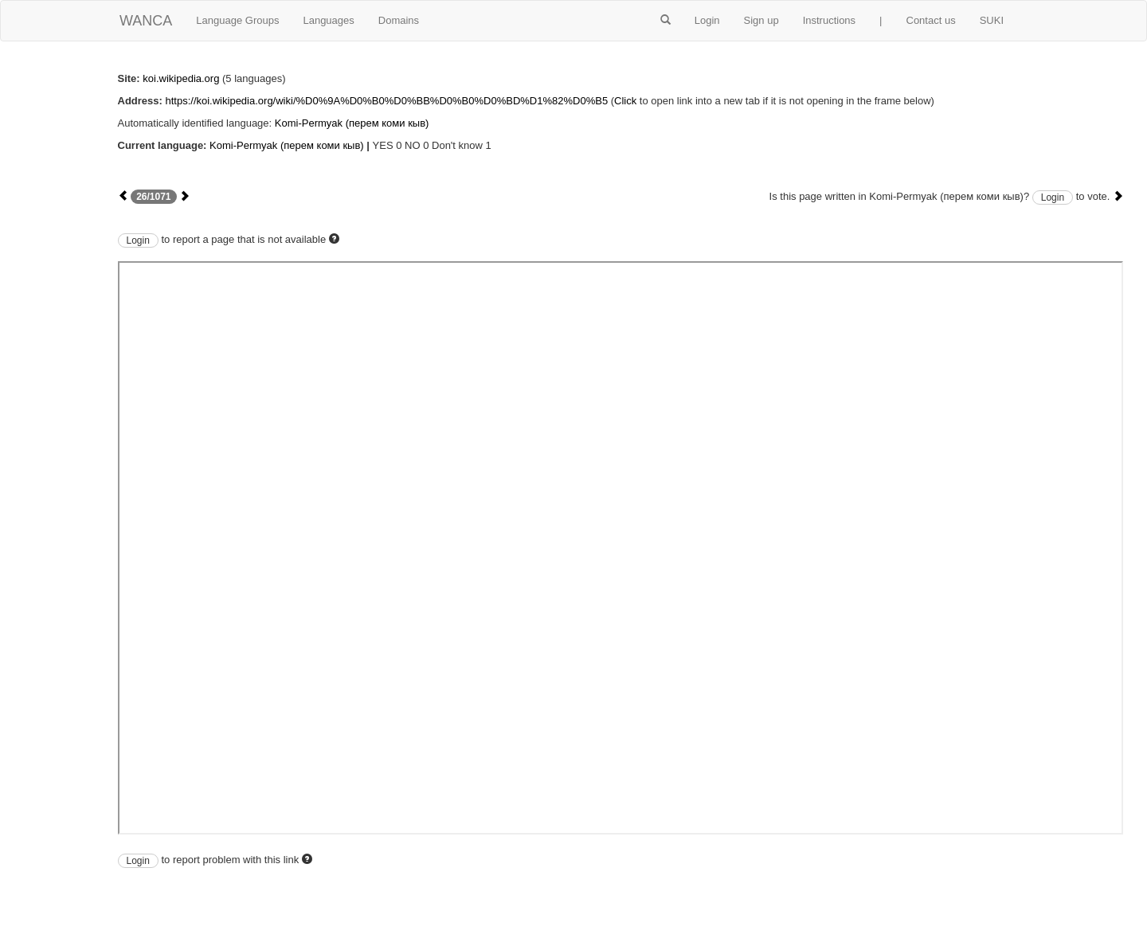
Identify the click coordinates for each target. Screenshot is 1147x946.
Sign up (761, 20)
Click (625, 101)
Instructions (829, 20)
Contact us (931, 20)
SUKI (992, 20)
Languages (328, 20)
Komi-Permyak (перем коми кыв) (352, 123)
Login (707, 20)
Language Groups (237, 20)
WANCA (145, 21)
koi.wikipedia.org (181, 78)
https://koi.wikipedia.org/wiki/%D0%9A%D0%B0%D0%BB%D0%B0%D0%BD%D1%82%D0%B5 (386, 101)
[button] (665, 21)
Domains (398, 20)
